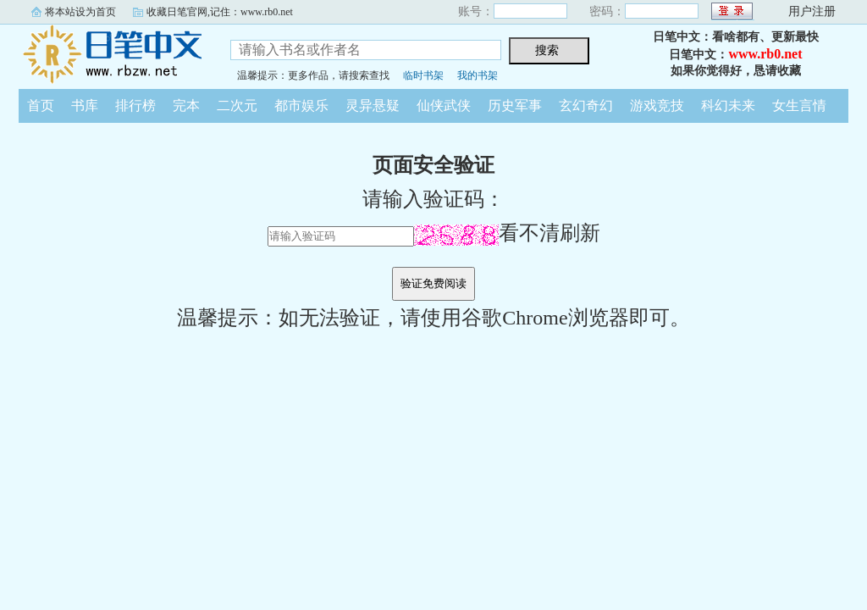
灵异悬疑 (372, 105)
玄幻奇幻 (586, 105)
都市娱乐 (301, 105)
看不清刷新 (507, 233)
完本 (186, 105)
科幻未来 (728, 105)
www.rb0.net (765, 54)
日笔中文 (112, 54)
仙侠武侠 (444, 105)
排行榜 (135, 105)
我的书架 (477, 75)
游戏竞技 (657, 105)
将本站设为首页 (80, 12)
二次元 (237, 105)
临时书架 (423, 75)
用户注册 (812, 11)
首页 (40, 105)
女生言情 (799, 105)
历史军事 (515, 105)
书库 (84, 105)
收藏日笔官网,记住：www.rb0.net (219, 12)
